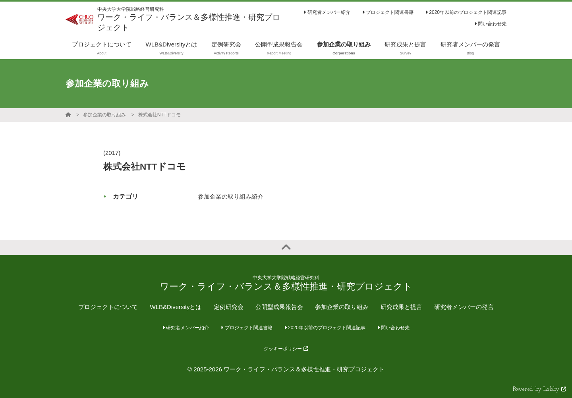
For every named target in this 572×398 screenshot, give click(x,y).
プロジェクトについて (108, 306)
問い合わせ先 (490, 24)
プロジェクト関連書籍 (388, 12)
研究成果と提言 (401, 306)
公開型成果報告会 (279, 306)
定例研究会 (228, 306)
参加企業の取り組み (104, 115)
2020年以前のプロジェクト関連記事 (465, 12)
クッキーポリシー (286, 349)
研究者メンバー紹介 (326, 12)
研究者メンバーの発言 (464, 306)
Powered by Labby (539, 389)
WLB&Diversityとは (175, 306)
